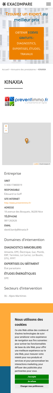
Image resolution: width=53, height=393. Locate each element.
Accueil (5, 69)
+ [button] (6, 126)
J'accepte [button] (32, 377)
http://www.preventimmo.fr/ (17, 202)
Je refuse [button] (32, 381)
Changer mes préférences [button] (31, 386)
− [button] (6, 131)
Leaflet (36, 164)
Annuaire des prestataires (23, 69)
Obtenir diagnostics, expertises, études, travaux (26, 43)
